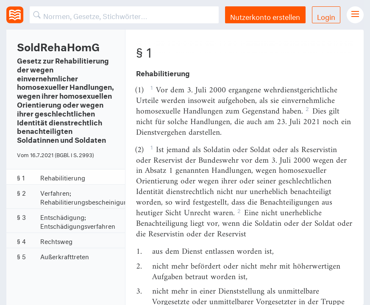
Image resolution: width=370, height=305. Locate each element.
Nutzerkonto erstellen (265, 16)
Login (326, 16)
